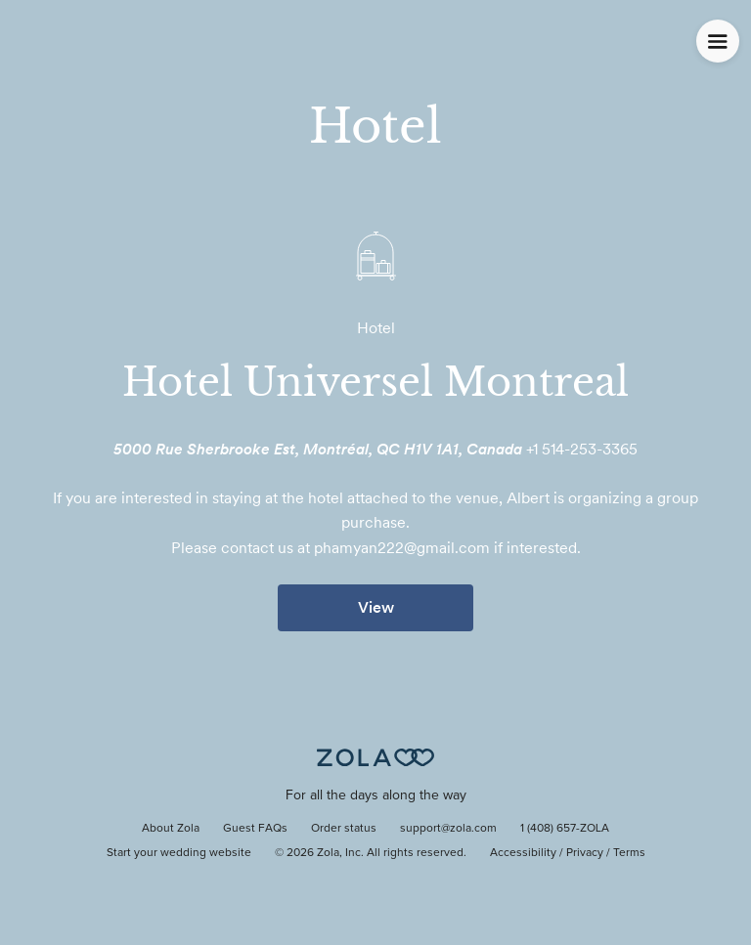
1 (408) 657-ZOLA (564, 829)
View (376, 607)
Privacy (584, 853)
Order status (343, 829)
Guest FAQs (255, 829)
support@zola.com (448, 829)
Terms (629, 853)
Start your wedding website (179, 853)
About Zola (170, 829)
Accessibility (523, 853)
